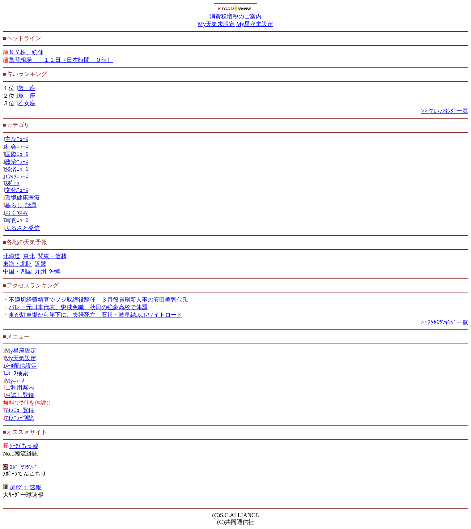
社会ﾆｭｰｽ (16, 147)
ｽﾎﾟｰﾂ (12, 183)
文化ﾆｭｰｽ (16, 190)
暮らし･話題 (21, 205)
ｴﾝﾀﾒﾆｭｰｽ (16, 177)
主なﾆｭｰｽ (16, 139)
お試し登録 (19, 395)
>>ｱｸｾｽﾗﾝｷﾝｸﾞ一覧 (444, 322)
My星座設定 (20, 350)
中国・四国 (17, 271)
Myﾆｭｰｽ (15, 380)
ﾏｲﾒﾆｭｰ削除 (19, 418)
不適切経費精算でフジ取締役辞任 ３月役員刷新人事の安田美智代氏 (98, 300)
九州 (40, 271)
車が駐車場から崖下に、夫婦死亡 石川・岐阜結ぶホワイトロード (95, 315)
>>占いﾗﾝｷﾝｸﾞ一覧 (444, 111)
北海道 (11, 256)
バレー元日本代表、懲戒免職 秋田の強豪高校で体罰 (78, 307)
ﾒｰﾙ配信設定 (21, 366)
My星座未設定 (254, 24)
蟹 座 (26, 88)
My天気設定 (20, 358)
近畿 (40, 264)
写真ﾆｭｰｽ (16, 220)
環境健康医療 (22, 198)
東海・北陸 (17, 264)
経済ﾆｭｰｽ (16, 169)
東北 (29, 256)
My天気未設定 (216, 24)
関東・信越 (52, 256)
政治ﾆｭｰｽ (16, 162)
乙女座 (26, 103)
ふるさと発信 (22, 228)
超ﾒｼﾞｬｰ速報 (25, 487)
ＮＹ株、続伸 (26, 52)
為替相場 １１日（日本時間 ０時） (61, 60)
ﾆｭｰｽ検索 (16, 373)
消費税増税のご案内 (235, 16)
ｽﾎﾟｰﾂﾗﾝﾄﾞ (23, 467)
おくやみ (16, 213)
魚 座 (26, 96)
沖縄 (55, 271)
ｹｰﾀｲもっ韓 (23, 446)
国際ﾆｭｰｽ (16, 154)
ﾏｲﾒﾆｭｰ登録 (19, 410)
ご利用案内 (19, 387)
